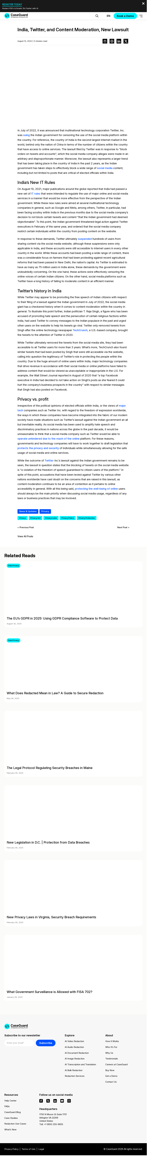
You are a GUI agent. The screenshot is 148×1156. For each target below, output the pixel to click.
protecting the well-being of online (96, 488)
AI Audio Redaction (74, 1046)
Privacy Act (35, 517)
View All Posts (25, 536)
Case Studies (11, 1117)
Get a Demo (111, 1075)
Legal (41, 1149)
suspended (85, 238)
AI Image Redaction (74, 1058)
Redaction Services (75, 1075)
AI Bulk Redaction (73, 1070)
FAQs (7, 1106)
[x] (48, 1100)
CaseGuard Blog (12, 1112)
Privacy (45, 510)
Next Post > (123, 526)
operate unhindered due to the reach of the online (48, 438)
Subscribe (45, 1042)
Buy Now (109, 1070)
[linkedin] (55, 1100)
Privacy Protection (87, 517)
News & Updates (28, 510)
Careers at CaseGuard (116, 1064)
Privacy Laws (51, 517)
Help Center (10, 1100)
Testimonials (111, 1058)
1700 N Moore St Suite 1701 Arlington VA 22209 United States (53, 1117)
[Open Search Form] (96, 15)
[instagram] (69, 1100)
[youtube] (62, 1100)
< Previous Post (25, 526)
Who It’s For (111, 1046)
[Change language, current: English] (105, 16)
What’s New (10, 1129)
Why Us (109, 1052)
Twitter (49, 459)
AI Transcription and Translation (80, 1064)
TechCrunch (80, 329)
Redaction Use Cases (15, 1123)
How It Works (112, 1041)
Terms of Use (29, 1149)
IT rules (35, 193)
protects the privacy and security (38, 447)
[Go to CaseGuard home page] (16, 16)
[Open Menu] (140, 16)
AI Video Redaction (74, 1041)
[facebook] (41, 1100)
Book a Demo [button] (125, 16)
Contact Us (111, 1081)
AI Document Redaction (77, 1052)
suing (26, 135)
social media (105, 168)
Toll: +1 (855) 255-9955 (51, 1124)
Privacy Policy (67, 517)
